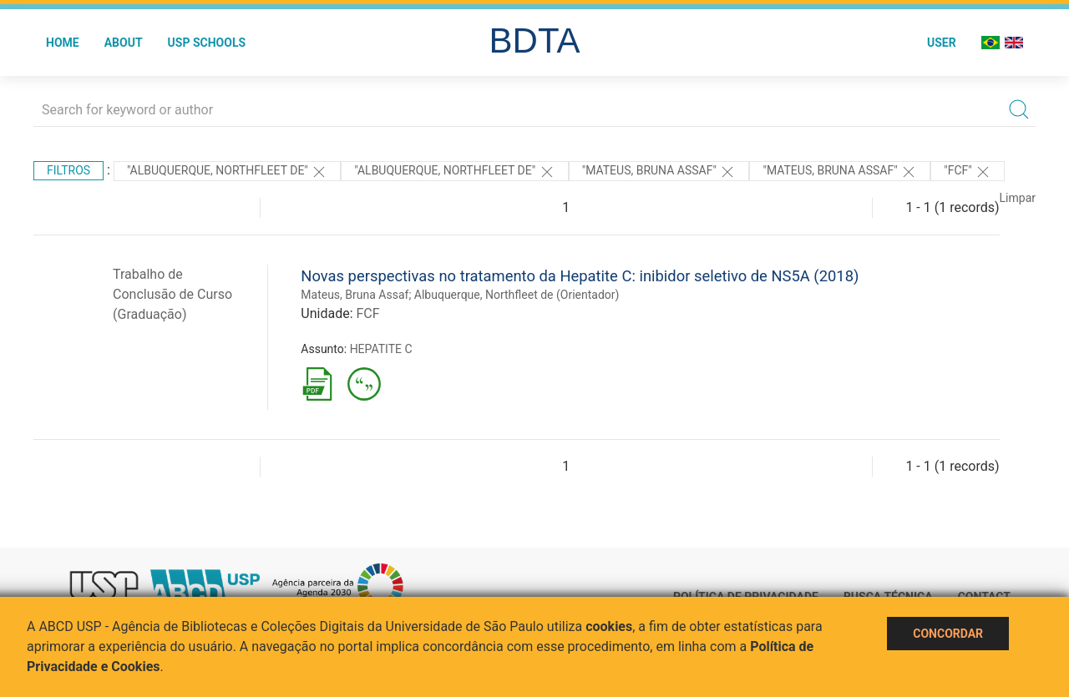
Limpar (1018, 198)
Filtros (68, 170)
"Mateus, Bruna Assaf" (659, 172)
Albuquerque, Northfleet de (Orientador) (517, 294)
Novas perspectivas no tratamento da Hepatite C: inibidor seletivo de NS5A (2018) (580, 276)
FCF (367, 313)
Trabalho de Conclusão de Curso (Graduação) (172, 294)
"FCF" (967, 172)
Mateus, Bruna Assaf (354, 294)
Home (62, 42)
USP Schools (207, 42)
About (123, 42)
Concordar (948, 633)
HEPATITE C (381, 349)
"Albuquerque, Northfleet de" (227, 172)
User (941, 42)
